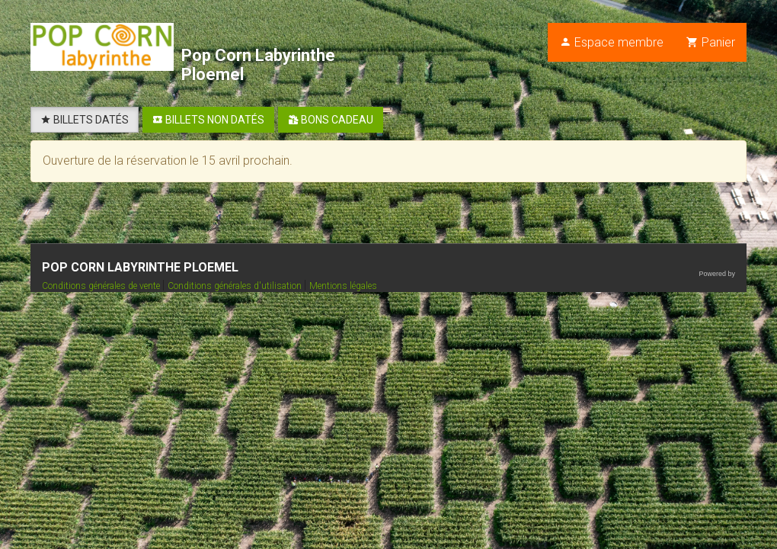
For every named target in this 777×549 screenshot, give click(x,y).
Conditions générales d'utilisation (236, 286)
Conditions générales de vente (102, 286)
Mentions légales (343, 286)
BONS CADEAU (330, 120)
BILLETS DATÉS (84, 120)
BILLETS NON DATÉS (208, 120)
